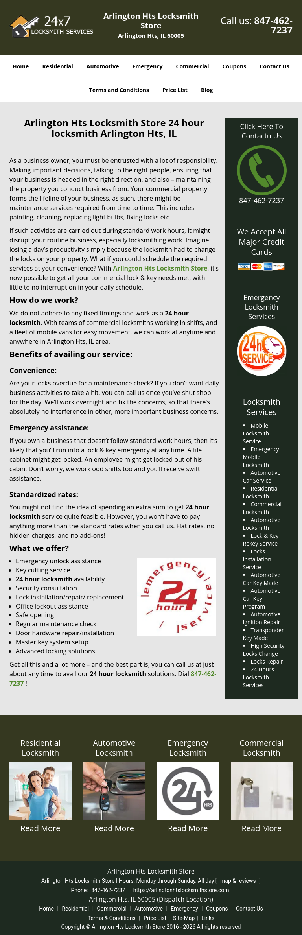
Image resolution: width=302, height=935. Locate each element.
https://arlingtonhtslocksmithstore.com (181, 890)
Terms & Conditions (112, 918)
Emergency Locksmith (188, 748)
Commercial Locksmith (261, 748)
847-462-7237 (273, 25)
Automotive (103, 66)
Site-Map (184, 918)
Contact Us (274, 66)
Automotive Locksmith (114, 748)
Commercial (192, 66)
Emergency (148, 66)
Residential (57, 66)
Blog (207, 90)
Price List (175, 90)
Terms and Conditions (119, 90)
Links (207, 918)
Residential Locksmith (40, 748)
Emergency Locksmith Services (261, 307)
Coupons (234, 66)
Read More (40, 828)
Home (21, 66)
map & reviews (238, 881)
